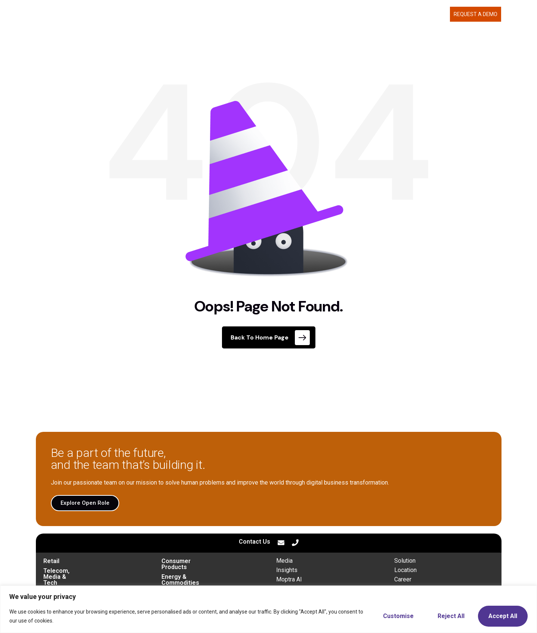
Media (284, 560)
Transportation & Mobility (78, 580)
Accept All (502, 616)
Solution (405, 560)
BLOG (439, 14)
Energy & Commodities (193, 570)
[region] (268, 609)
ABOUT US (378, 14)
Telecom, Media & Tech (76, 570)
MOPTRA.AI (282, 14)
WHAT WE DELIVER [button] (329, 14)
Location (405, 570)
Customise (398, 616)
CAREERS (414, 14)
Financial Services (187, 580)
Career (402, 579)
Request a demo (475, 14)
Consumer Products (189, 561)
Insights (286, 570)
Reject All (451, 616)
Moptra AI (289, 579)
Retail (51, 561)
